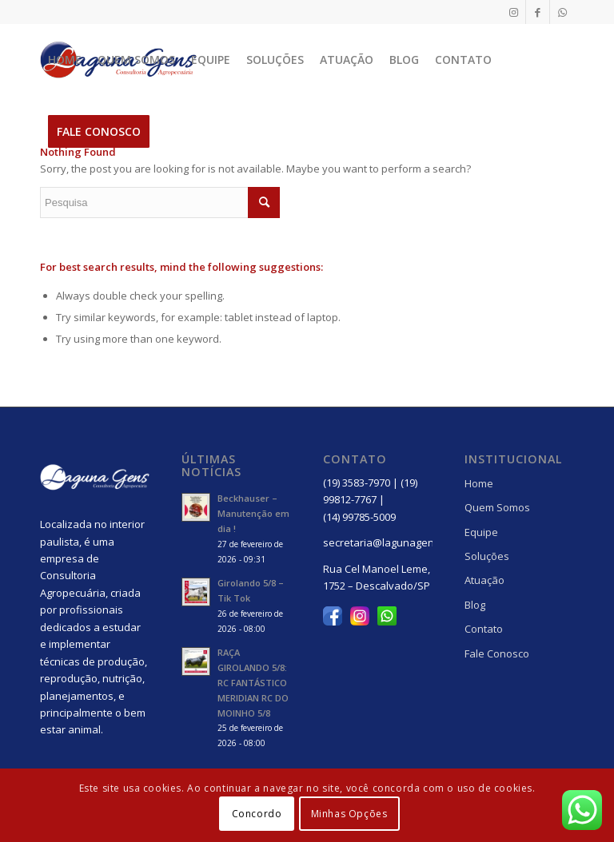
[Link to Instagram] (513, 12)
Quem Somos (497, 507)
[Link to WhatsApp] (562, 12)
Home (478, 483)
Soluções (486, 556)
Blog (474, 605)
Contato (483, 629)
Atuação (484, 580)
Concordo (257, 813)
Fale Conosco (496, 653)
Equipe (481, 532)
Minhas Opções (349, 813)
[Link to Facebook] (537, 12)
